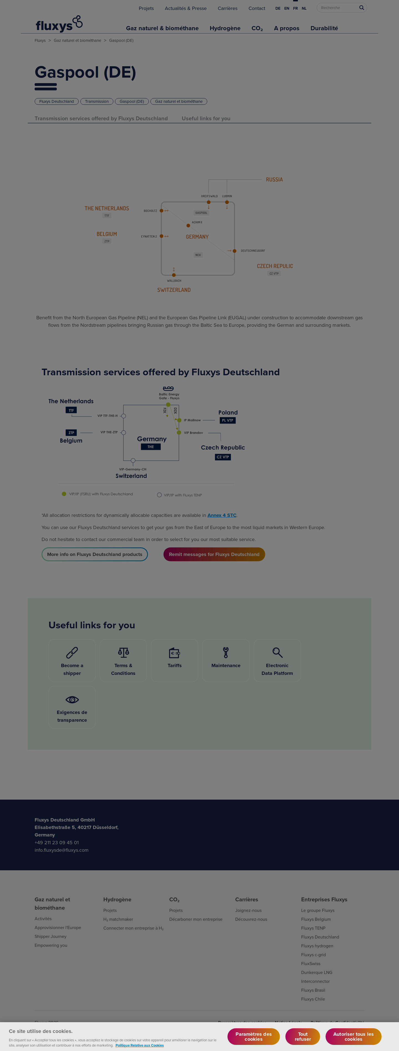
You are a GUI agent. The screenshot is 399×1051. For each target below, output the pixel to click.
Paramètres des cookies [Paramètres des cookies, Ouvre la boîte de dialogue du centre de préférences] (254, 1040)
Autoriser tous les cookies (353, 1040)
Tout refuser (303, 1040)
